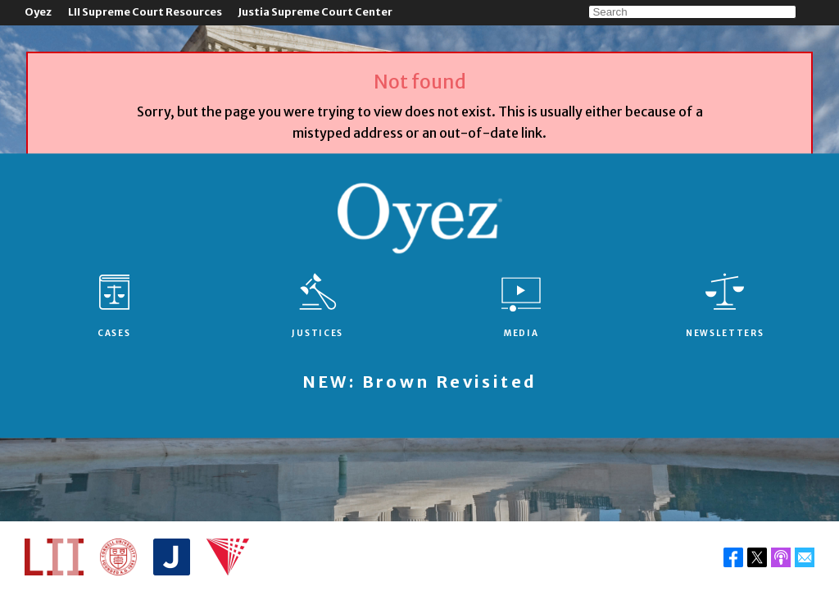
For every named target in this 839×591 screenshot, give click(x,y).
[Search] (692, 12)
